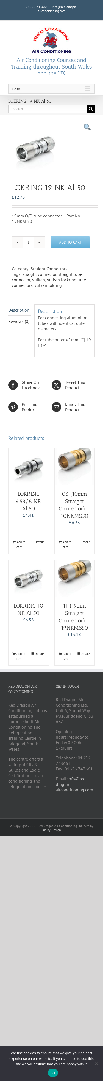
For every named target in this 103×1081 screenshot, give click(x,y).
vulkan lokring (48, 285)
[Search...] (47, 109)
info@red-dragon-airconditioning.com (57, 9)
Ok (53, 1073)
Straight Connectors (48, 268)
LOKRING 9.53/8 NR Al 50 (28, 501)
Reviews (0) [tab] (18, 321)
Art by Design (51, 830)
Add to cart (70, 242)
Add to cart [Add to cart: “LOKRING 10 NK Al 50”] (20, 656)
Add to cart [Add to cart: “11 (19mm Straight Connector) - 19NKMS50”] (67, 656)
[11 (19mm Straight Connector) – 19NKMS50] (75, 578)
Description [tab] (18, 310)
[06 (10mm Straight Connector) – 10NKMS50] (75, 466)
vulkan (38, 279)
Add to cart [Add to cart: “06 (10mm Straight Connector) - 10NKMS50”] (67, 544)
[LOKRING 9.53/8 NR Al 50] (29, 466)
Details (39, 542)
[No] (96, 1063)
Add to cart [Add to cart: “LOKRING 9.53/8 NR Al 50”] (20, 544)
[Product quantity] (28, 242)
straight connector (39, 274)
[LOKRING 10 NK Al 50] (29, 578)
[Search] (91, 109)
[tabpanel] (51, 148)
